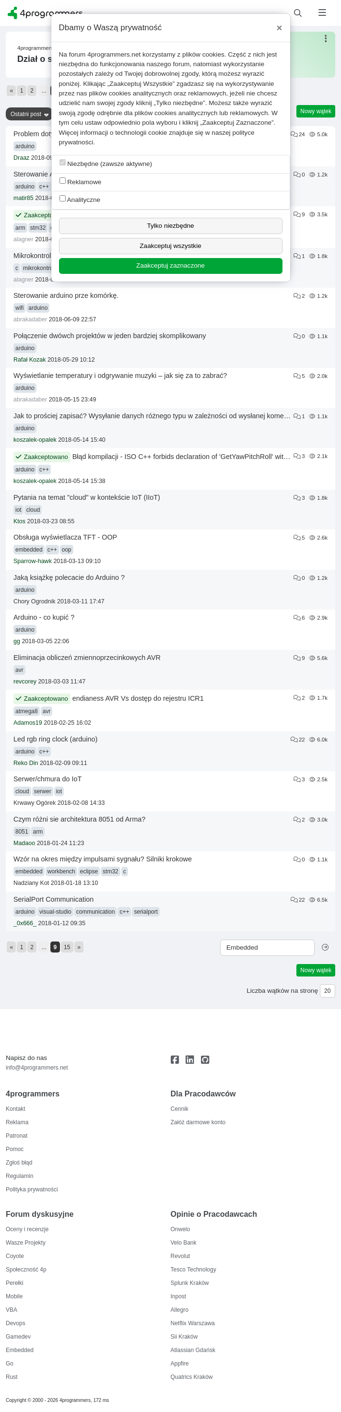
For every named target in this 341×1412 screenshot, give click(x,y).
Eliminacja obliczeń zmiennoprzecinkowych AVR (87, 657)
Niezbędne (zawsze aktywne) (106, 163)
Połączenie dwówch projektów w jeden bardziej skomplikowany (109, 336)
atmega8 (26, 711)
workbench (61, 871)
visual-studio (55, 911)
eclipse (89, 871)
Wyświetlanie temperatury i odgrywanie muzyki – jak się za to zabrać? (120, 375)
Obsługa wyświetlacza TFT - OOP (65, 537)
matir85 (23, 198)
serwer (42, 791)
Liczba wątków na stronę (282, 990)
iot (18, 509)
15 (67, 947)
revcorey (24, 681)
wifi (19, 308)
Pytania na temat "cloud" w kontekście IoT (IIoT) (86, 497)
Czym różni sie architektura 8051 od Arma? (79, 819)
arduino (25, 146)
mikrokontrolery (42, 268)
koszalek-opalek (35, 439)
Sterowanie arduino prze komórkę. (65, 295)
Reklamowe (80, 181)
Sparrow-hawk (32, 561)
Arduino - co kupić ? (43, 617)
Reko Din (25, 763)
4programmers (35, 48)
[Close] (279, 28)
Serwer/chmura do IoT (47, 779)
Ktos (19, 521)
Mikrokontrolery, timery (47, 255)
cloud (33, 509)
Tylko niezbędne (170, 225)
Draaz (21, 157)
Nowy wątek (315, 111)
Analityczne (80, 199)
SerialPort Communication (53, 899)
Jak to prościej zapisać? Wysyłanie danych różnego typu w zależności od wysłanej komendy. (154, 416)
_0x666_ (24, 923)
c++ (44, 186)
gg (16, 641)
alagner (23, 239)
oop (66, 549)
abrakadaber (30, 319)
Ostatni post (26, 114)
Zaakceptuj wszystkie (170, 245)
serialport (145, 911)
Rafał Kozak (29, 359)
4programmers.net (114, 54)
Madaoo (24, 843)
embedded (29, 549)
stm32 (38, 227)
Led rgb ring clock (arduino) (55, 739)
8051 (21, 831)
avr (19, 670)
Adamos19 (27, 722)
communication (95, 911)
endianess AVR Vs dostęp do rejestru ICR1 (138, 698)
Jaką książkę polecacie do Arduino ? (69, 577)
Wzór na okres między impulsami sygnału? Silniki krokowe (102, 859)
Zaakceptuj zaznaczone (170, 265)
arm (20, 227)
